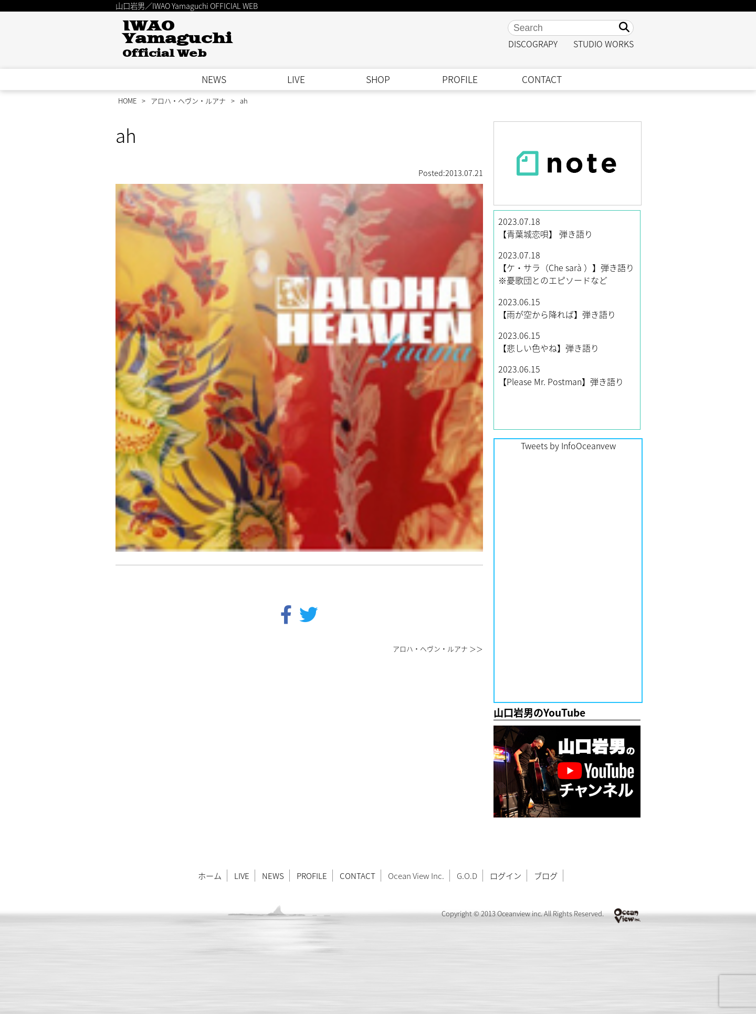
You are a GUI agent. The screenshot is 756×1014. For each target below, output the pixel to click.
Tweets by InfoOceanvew (568, 445)
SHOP (378, 79)
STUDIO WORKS (603, 43)
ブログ (546, 876)
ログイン (505, 876)
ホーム (210, 876)
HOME (127, 101)
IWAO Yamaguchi (177, 39)
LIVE (296, 79)
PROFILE (460, 79)
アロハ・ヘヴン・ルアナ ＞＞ (438, 649)
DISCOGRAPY (533, 43)
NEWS (214, 79)
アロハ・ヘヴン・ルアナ (188, 101)
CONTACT (542, 79)
